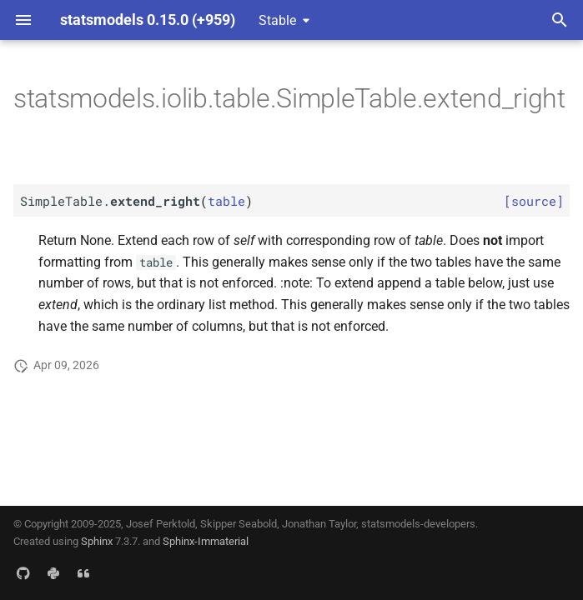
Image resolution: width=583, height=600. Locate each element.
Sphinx (97, 541)
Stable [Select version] (277, 20)
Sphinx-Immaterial (206, 541)
